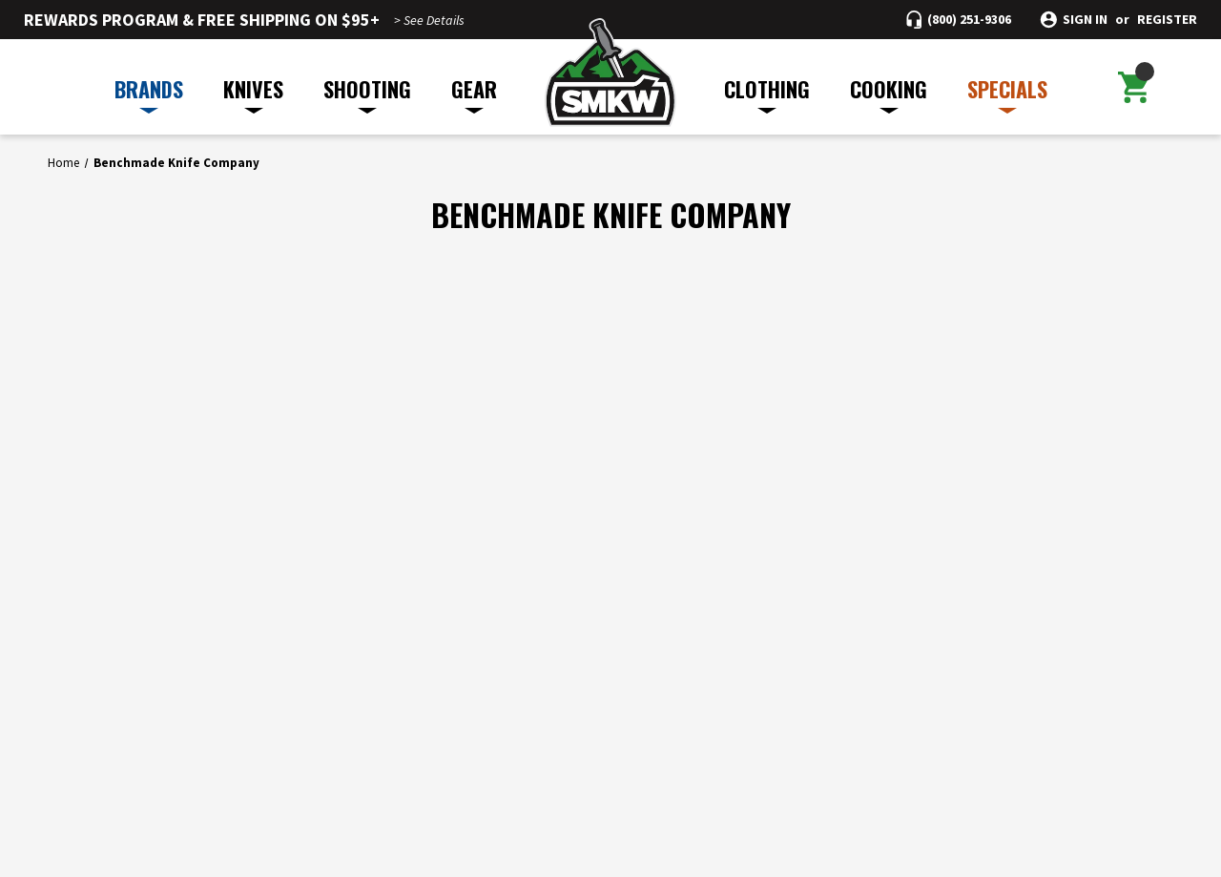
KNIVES (253, 93)
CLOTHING (767, 93)
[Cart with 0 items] (1133, 87)
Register (1167, 19)
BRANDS (148, 93)
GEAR (474, 93)
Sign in (1085, 19)
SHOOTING (367, 93)
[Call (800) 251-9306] (958, 19)
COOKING (888, 93)
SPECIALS (1007, 93)
